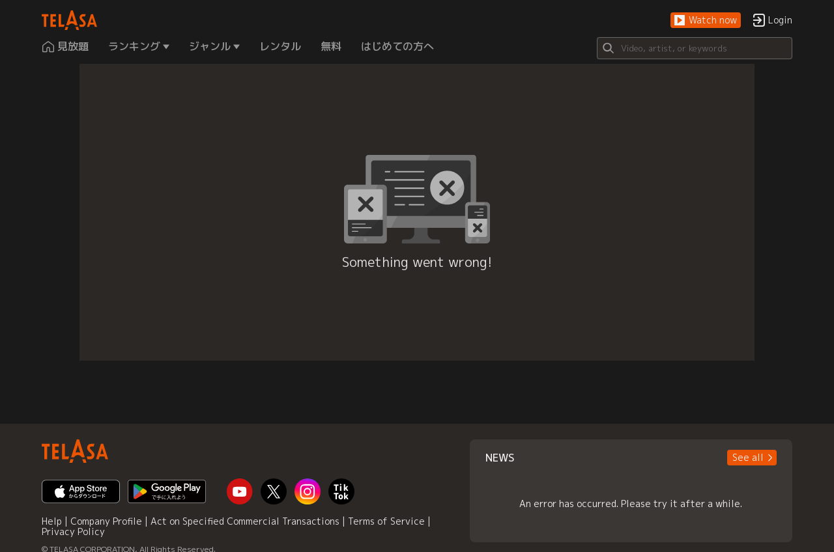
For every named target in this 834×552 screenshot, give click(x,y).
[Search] (694, 48)
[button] (705, 20)
